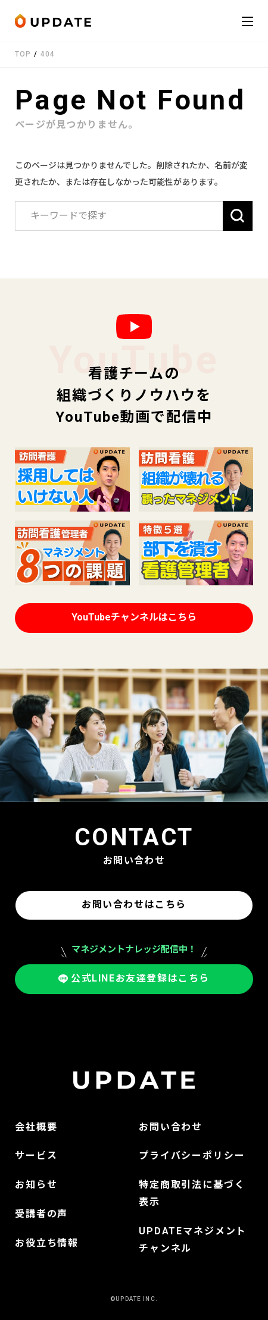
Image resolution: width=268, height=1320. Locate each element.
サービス (36, 1155)
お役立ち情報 (47, 1243)
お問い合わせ (170, 1127)
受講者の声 (41, 1213)
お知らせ (36, 1184)
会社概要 (36, 1127)
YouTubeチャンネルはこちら (134, 617)
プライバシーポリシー (192, 1155)
